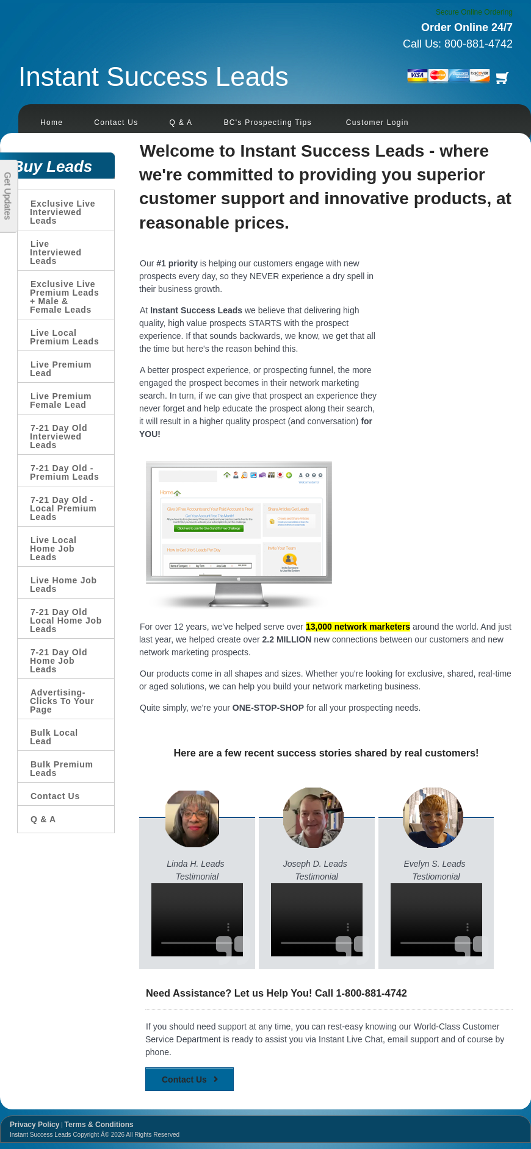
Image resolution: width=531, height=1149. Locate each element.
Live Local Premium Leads (64, 337)
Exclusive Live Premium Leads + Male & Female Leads (64, 297)
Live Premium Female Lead (61, 400)
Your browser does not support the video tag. (197, 919)
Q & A (181, 122)
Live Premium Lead (61, 369)
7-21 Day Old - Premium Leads (64, 472)
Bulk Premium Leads (61, 768)
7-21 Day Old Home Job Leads (58, 660)
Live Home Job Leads (63, 584)
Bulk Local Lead (54, 737)
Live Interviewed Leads (56, 252)
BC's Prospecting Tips (267, 122)
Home (51, 122)
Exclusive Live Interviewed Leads (62, 212)
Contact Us (116, 122)
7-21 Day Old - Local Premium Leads (63, 508)
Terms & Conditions (99, 1124)
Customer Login (377, 122)
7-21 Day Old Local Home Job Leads (66, 620)
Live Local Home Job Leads (53, 548)
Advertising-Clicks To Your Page (62, 701)
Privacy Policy (34, 1124)
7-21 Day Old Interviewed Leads (58, 436)
